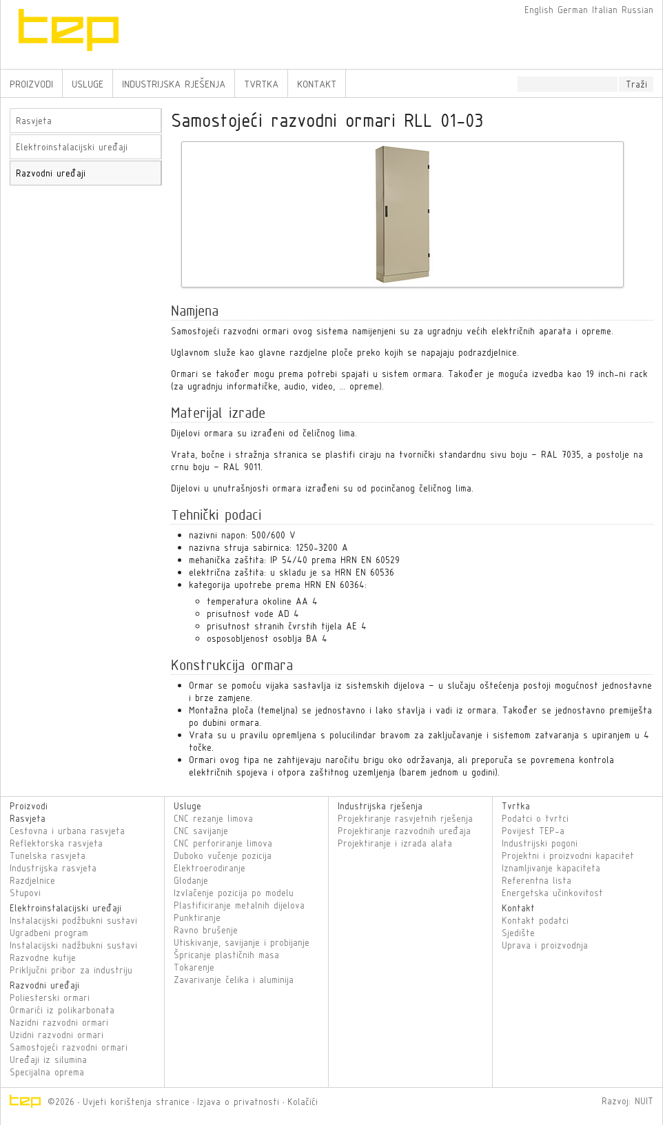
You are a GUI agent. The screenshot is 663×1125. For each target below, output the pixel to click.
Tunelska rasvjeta (47, 855)
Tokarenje (194, 967)
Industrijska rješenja (173, 83)
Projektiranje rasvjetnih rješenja (405, 818)
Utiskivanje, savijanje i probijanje (241, 942)
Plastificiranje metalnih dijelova (239, 905)
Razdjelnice (32, 880)
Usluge (87, 83)
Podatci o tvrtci (535, 818)
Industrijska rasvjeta (53, 868)
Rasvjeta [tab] (34, 120)
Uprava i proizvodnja (545, 945)
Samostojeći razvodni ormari (68, 1047)
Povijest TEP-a (533, 830)
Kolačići (302, 1101)
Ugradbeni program (49, 932)
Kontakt (316, 83)
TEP (138, 34)
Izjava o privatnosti (238, 1101)
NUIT (644, 1101)
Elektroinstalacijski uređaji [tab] (71, 147)
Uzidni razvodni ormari (56, 1034)
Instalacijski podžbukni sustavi (73, 920)
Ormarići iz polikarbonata (62, 1010)
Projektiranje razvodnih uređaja (404, 830)
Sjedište (518, 932)
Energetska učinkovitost (552, 892)
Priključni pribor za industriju (71, 970)
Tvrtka (261, 83)
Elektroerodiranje (209, 868)
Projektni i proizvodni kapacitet (568, 855)
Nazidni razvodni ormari (59, 1022)
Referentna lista (536, 880)
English (538, 9)
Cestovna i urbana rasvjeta (67, 830)
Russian (637, 9)
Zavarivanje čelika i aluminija (234, 979)
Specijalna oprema (47, 1072)
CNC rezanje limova (213, 818)
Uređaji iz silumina (48, 1059)
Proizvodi (31, 83)
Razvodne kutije (43, 957)
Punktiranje (197, 917)
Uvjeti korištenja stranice (136, 1101)
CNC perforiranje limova (223, 843)
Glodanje (191, 880)
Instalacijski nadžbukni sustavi (73, 945)
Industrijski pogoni (540, 843)
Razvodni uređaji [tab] (50, 173)
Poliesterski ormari (50, 997)
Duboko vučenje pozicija (223, 855)
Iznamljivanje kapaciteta (551, 868)
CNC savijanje (201, 830)
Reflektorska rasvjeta (56, 843)
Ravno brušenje (206, 930)
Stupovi (25, 892)
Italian (605, 9)
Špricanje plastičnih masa (226, 955)
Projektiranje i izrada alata (395, 843)
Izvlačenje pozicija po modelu (234, 892)
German (573, 9)
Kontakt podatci (535, 920)
